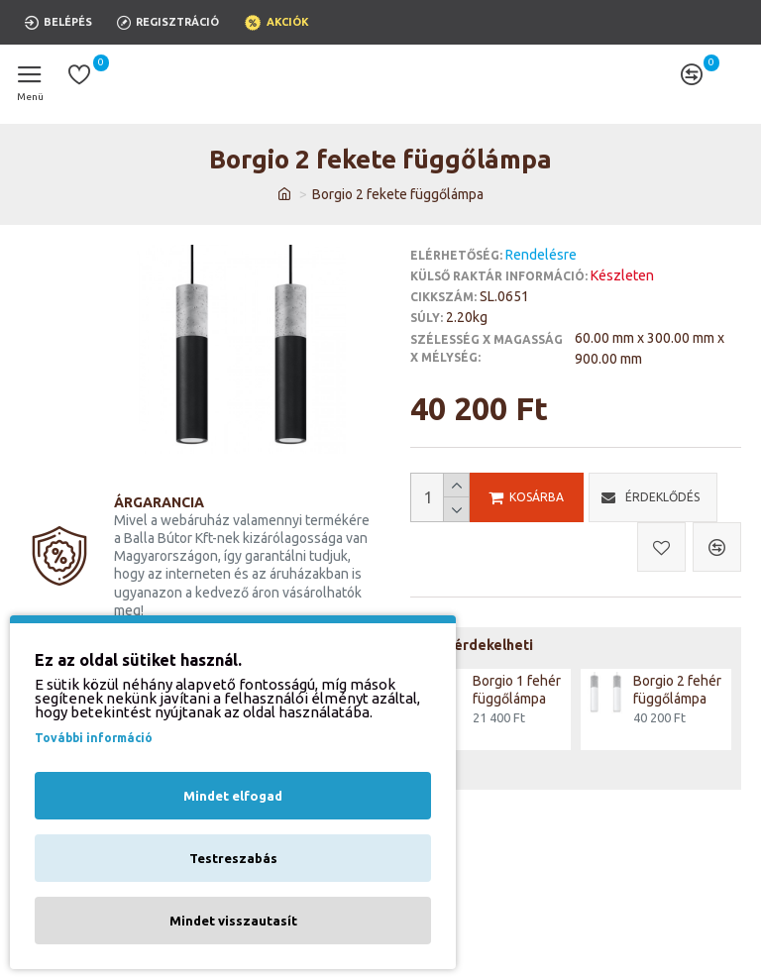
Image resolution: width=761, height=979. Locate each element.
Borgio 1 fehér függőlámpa (517, 690)
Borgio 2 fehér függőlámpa (677, 690)
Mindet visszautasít (233, 920)
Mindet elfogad (232, 796)
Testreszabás (233, 858)
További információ (94, 737)
